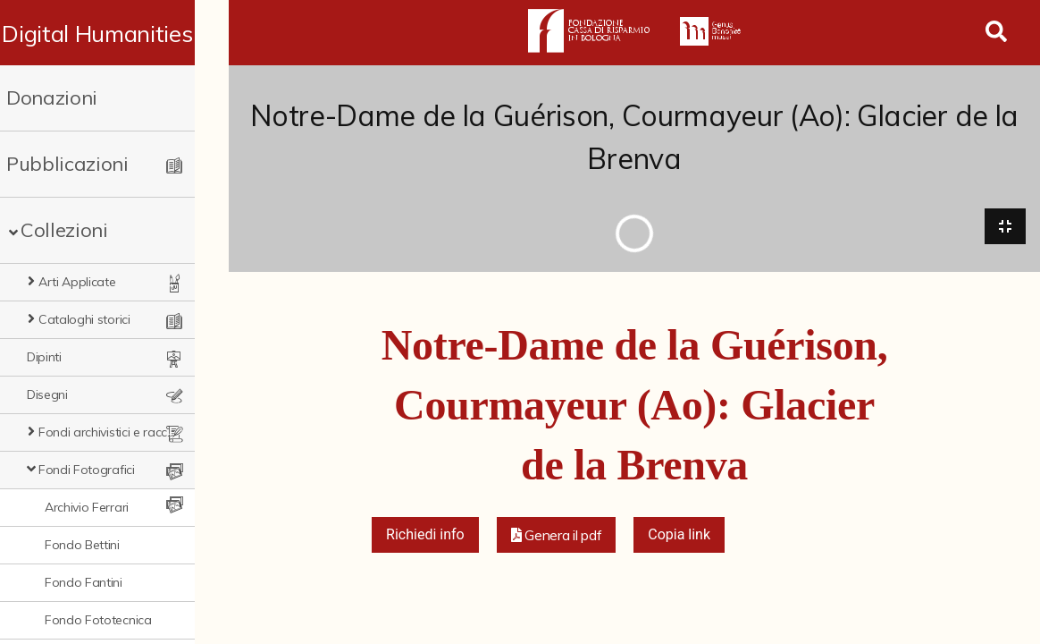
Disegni (47, 394)
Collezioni (64, 229)
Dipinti (44, 357)
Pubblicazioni (67, 163)
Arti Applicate (77, 282)
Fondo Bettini (82, 545)
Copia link (679, 535)
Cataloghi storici (84, 319)
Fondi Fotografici (86, 470)
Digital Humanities (114, 33)
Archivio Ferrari (87, 507)
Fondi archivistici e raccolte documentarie (124, 432)
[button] (556, 536)
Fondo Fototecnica (98, 620)
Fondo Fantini (83, 582)
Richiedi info (425, 535)
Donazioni (51, 97)
